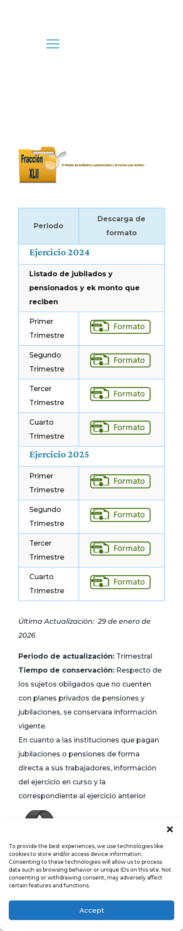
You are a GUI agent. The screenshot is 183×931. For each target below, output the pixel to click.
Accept (91, 910)
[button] (170, 829)
